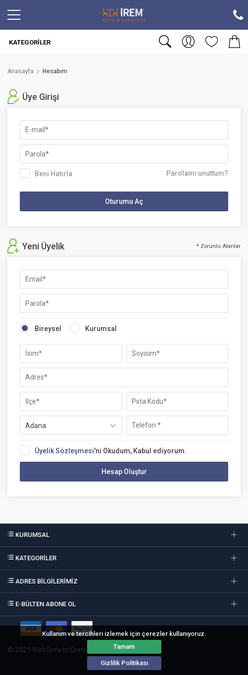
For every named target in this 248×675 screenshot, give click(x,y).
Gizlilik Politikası (124, 663)
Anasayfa (20, 71)
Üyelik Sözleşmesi (64, 451)
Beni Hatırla (46, 173)
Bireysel (40, 328)
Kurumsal (93, 328)
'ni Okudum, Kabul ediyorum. (106, 450)
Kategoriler (28, 42)
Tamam (124, 646)
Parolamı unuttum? (197, 173)
